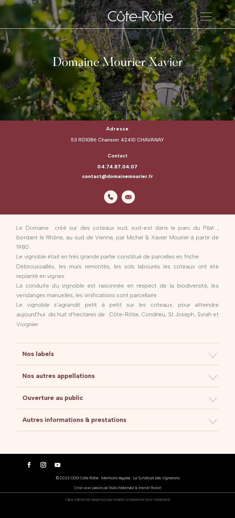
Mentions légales (115, 478)
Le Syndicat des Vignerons (156, 478)
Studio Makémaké (121, 488)
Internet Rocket (149, 488)
